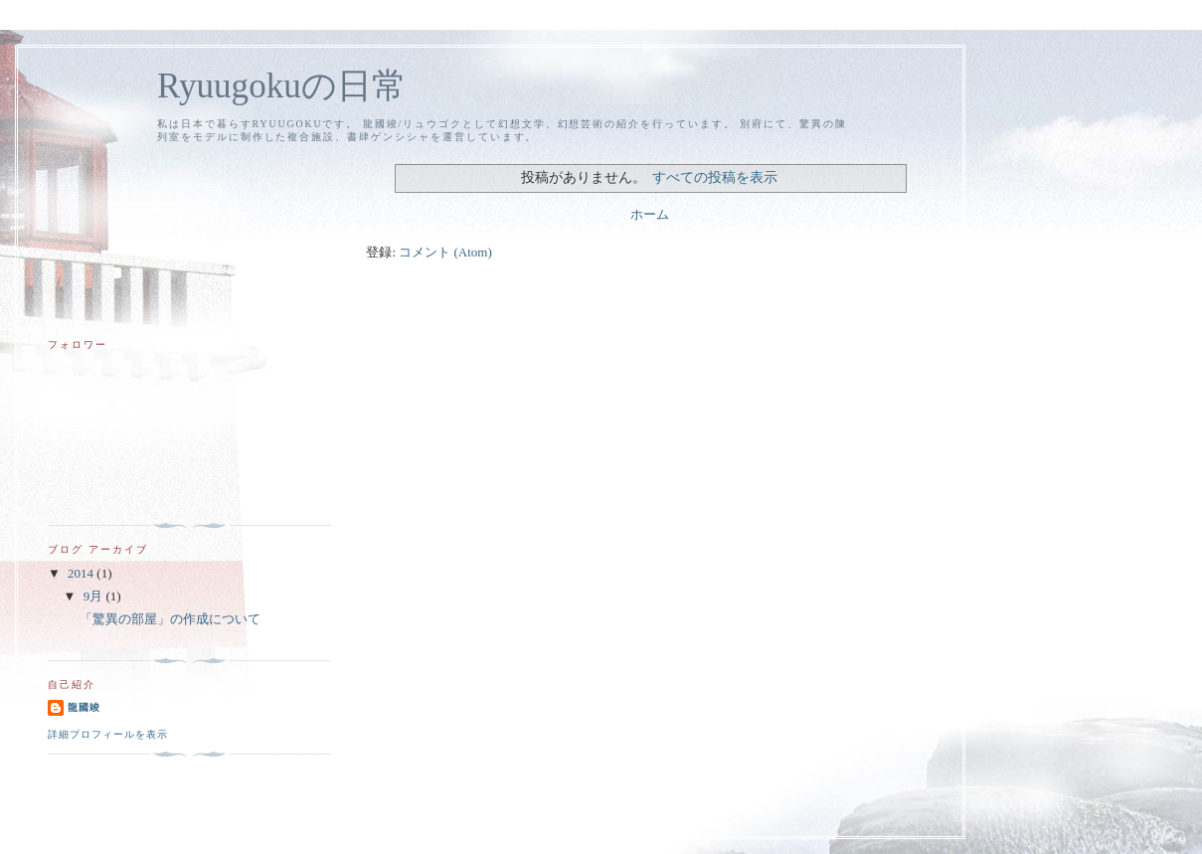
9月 (95, 596)
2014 (82, 573)
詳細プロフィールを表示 (108, 734)
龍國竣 (84, 707)
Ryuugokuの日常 (282, 86)
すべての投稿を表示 (714, 177)
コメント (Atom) (445, 252)
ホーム (649, 214)
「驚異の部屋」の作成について (170, 618)
